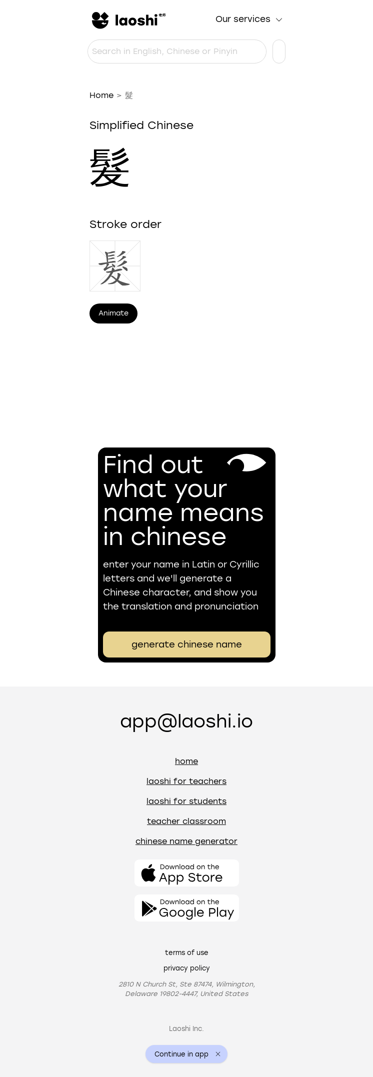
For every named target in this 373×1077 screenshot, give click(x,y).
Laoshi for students (186, 801)
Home (102, 95)
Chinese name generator (187, 841)
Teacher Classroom (186, 821)
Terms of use (186, 952)
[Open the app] (186, 873)
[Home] (128, 19)
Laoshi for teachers (186, 781)
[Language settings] (279, 52)
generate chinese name (187, 644)
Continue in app (181, 1054)
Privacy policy (187, 968)
